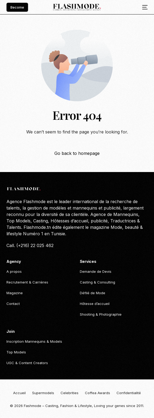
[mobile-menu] (143, 7)
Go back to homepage (77, 153)
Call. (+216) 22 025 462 (30, 245)
